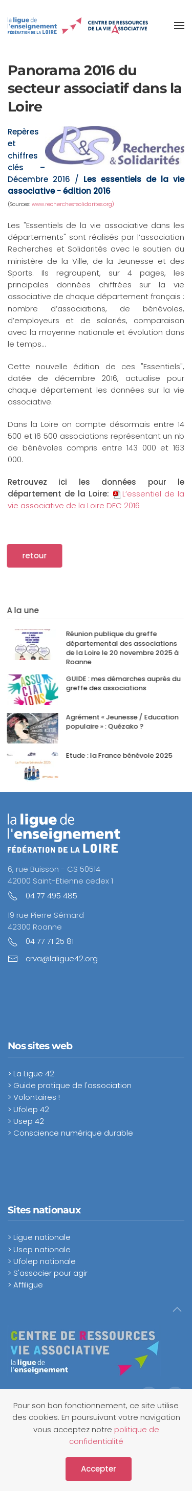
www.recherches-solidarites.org (72, 204)
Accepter (98, 1468)
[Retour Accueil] (78, 25)
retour (29, 555)
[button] (179, 25)
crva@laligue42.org (62, 958)
